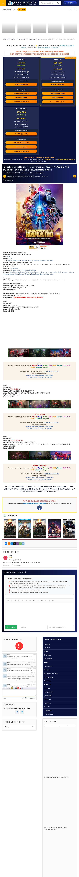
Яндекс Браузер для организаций (34, 503)
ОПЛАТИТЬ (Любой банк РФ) (21, 93)
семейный (49, 260)
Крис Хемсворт (15, 272)
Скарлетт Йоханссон (41, 272)
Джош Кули (15, 268)
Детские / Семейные (51, 673)
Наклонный (5, 688)
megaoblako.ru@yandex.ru (66, 159)
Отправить (11, 627)
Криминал (47, 685)
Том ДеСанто (23, 270)
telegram (47, 159)
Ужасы (46, 662)
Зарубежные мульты (13, 176)
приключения (40, 260)
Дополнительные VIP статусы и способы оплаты (39, 158)
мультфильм (12, 260)
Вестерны (47, 699)
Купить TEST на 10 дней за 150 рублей (39, 375)
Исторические (49, 692)
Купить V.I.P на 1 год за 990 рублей (39, 377)
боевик (33, 260)
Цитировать (16, 565)
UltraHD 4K (45, 176)
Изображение (16, 688)
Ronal (8, 654)
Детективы (47, 681)
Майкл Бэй (14, 270)
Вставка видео (18, 688)
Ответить (6, 565)
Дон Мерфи (32, 270)
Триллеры (47, 655)
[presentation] (71, 9)
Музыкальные (48, 714)
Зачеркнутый (9, 688)
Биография (47, 696)
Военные (47, 688)
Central (9, 173)
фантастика (20, 260)
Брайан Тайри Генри (26, 272)
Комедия (47, 644)
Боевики (47, 648)
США (10, 258)
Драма (46, 651)
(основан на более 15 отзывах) (48, 48)
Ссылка (14, 688)
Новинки (37, 176)
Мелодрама (48, 666)
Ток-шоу (46, 707)
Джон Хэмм (14, 274)
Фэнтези (47, 670)
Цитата (22, 688)
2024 (8, 257)
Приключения (48, 677)
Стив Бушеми (64, 272)
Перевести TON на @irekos (21, 101)
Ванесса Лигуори (24, 274)
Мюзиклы (47, 703)
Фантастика (48, 659)
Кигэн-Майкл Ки (54, 272)
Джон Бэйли (35, 274)
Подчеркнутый (7, 688)
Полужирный (3, 688)
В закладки (8, 180)
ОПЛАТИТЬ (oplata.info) (21, 84)
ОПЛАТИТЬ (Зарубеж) (21, 97)
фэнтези (27, 260)
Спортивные (48, 710)
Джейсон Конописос (46, 274)
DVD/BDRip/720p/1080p (27, 176)
